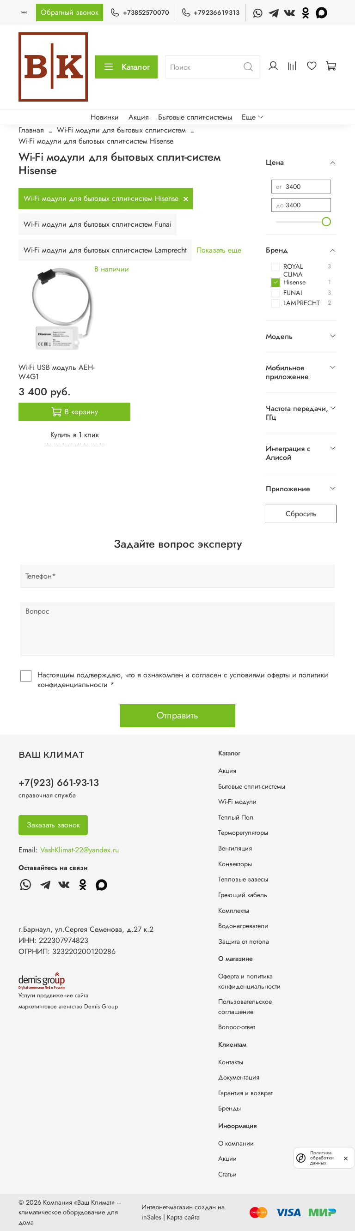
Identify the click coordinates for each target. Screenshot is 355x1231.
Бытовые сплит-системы (195, 117)
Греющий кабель (242, 894)
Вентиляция (235, 848)
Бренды (229, 1108)
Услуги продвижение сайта (53, 995)
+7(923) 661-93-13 (58, 783)
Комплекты (233, 910)
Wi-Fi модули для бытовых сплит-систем (121, 130)
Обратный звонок (69, 12)
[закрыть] (346, 1157)
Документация (238, 1077)
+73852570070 (139, 13)
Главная (31, 130)
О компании (236, 1143)
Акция (139, 117)
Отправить (177, 715)
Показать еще (218, 250)
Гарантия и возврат (245, 1093)
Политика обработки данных (322, 1157)
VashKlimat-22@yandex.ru (79, 850)
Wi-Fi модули (237, 801)
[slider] (326, 222)
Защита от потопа (243, 941)
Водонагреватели (243, 925)
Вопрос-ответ (236, 1027)
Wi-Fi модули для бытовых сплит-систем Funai (97, 224)
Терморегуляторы (243, 832)
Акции (227, 1158)
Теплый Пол (235, 817)
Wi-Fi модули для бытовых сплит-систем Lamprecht (105, 250)
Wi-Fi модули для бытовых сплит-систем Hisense (101, 198)
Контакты (230, 1062)
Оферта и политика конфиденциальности (249, 981)
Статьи (227, 1174)
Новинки (105, 117)
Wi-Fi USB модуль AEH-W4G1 (56, 372)
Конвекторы (235, 864)
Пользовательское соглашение (245, 1006)
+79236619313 (210, 13)
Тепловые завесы (243, 879)
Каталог (126, 67)
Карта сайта (183, 1217)
